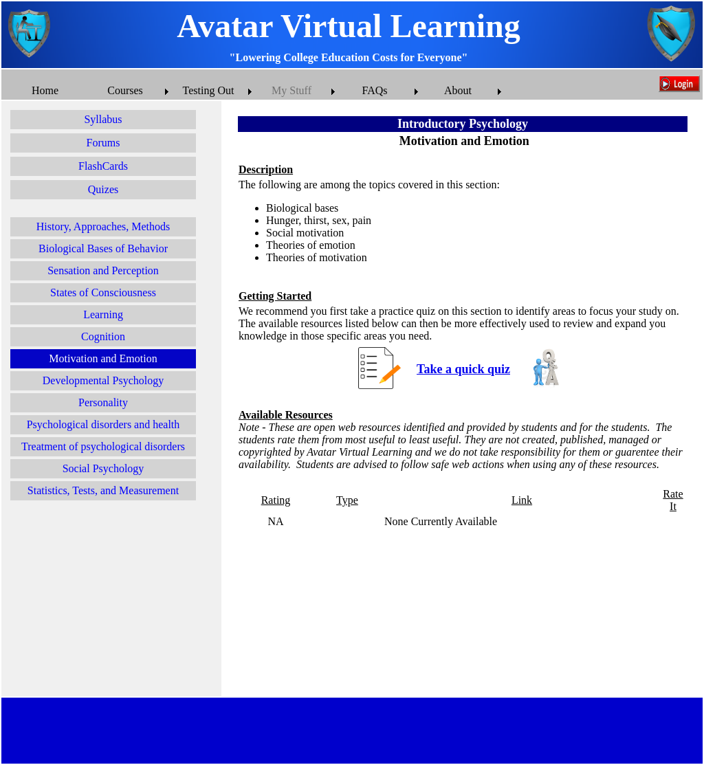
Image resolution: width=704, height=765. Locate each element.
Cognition (103, 336)
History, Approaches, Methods (103, 226)
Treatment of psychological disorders (103, 446)
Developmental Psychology (103, 380)
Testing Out (208, 90)
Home (45, 90)
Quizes (103, 189)
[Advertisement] (111, 601)
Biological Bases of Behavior (103, 248)
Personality (103, 402)
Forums (103, 142)
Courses (125, 90)
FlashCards (103, 166)
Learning (103, 314)
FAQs (374, 90)
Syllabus (103, 119)
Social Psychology (103, 468)
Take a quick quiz (463, 369)
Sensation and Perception (103, 270)
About (458, 90)
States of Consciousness (103, 292)
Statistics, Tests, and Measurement (103, 490)
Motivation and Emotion (103, 358)
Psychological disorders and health (103, 424)
